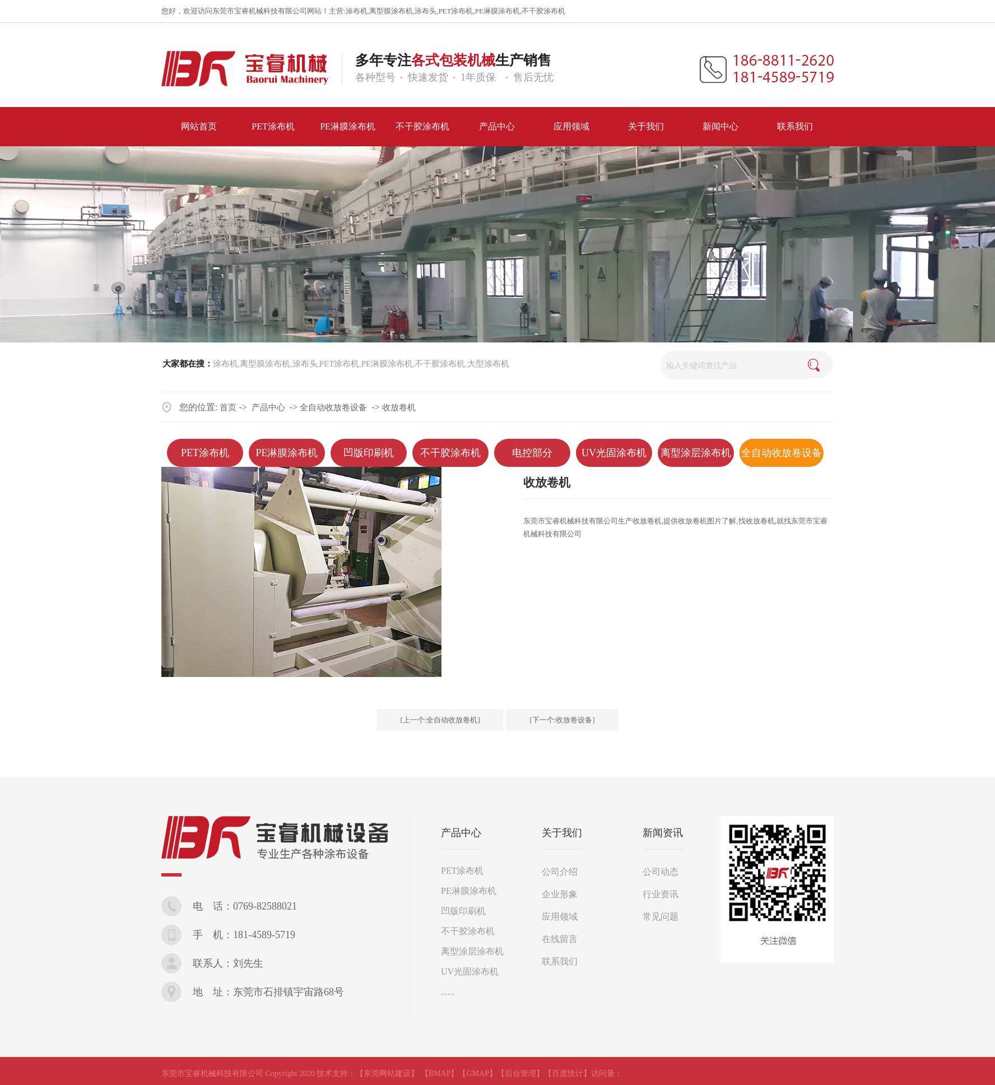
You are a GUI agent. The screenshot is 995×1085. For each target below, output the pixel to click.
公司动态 (660, 872)
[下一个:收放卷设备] (561, 720)
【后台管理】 (520, 1073)
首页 (228, 407)
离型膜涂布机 (391, 11)
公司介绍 (560, 872)
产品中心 (268, 407)
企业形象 (560, 894)
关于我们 (562, 832)
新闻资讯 (663, 832)
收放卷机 (399, 407)
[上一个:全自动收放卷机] (440, 720)
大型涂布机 (488, 363)
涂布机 (357, 11)
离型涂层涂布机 (696, 452)
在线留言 (560, 939)
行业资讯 (660, 894)
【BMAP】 (440, 1073)
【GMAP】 (477, 1073)
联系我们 (560, 961)
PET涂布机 (455, 11)
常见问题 (660, 916)
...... (447, 991)
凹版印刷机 (368, 452)
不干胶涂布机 (543, 11)
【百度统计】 (567, 1073)
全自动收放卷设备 (333, 407)
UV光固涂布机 (614, 452)
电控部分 (532, 452)
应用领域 (560, 916)
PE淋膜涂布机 (497, 11)
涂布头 (425, 11)
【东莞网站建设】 (387, 1073)
